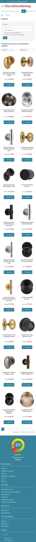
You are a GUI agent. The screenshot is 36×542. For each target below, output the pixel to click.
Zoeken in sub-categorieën (12, 33)
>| (31, 429)
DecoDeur (4, 521)
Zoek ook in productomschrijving (13, 35)
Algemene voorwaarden (8, 476)
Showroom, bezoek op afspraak (10, 492)
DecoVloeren (5, 524)
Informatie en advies (7, 489)
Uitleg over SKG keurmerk (8, 502)
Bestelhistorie (5, 513)
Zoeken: (5, 24)
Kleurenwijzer (5, 494)
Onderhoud (4, 497)
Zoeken (8, 15)
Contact (3, 468)
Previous (2, 1)
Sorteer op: (4, 50)
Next (34, 1)
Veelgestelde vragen (7, 499)
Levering (3, 473)
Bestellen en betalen (7, 471)
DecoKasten (4, 526)
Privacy (3, 478)
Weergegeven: (23, 50)
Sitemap (3, 481)
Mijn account (5, 510)
